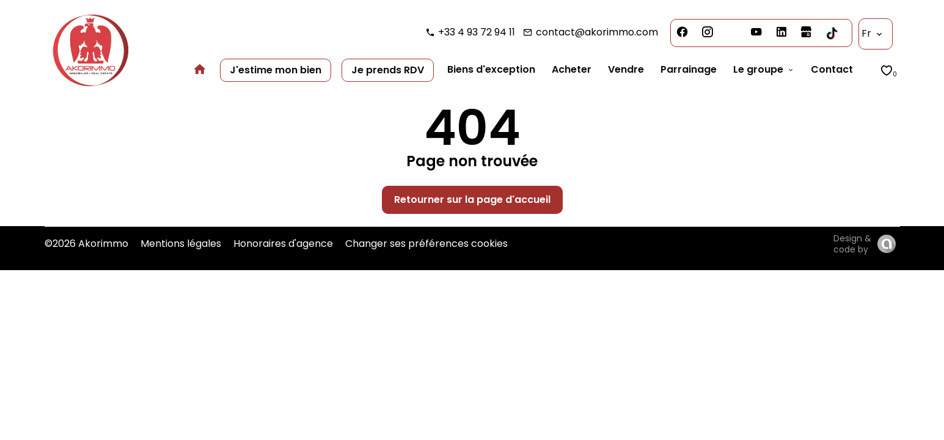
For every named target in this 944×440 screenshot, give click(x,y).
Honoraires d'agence (283, 244)
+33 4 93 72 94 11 (476, 32)
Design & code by (852, 244)
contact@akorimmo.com (597, 32)
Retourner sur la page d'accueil (472, 200)
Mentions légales (181, 244)
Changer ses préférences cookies (426, 244)
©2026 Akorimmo (86, 244)
